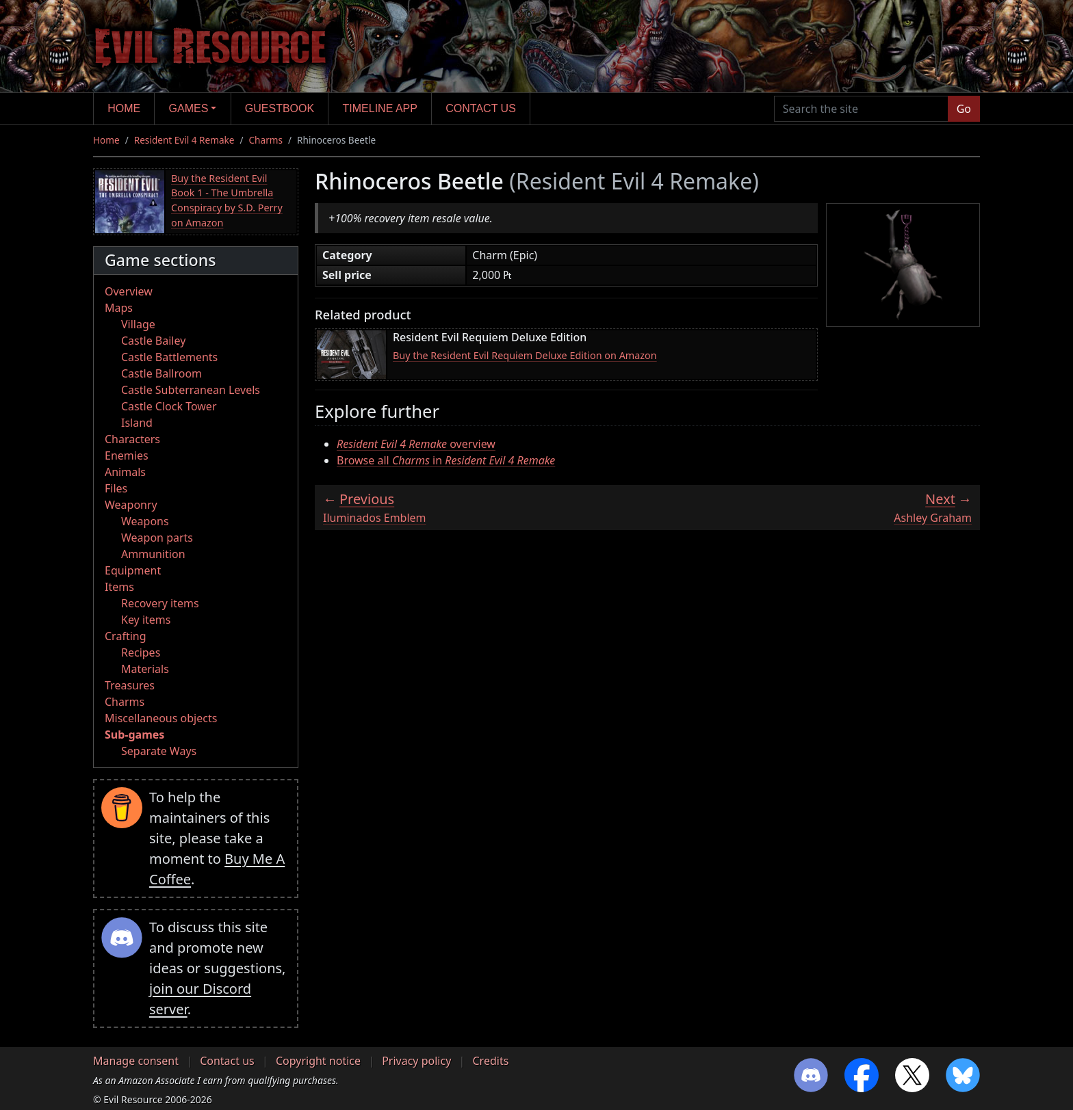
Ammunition (153, 553)
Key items (145, 619)
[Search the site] (861, 109)
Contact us (480, 108)
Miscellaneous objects (161, 718)
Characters (132, 439)
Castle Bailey (153, 340)
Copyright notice (318, 1060)
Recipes (140, 652)
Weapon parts (157, 537)
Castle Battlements (169, 357)
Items (119, 586)
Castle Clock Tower (169, 406)
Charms (266, 139)
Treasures (130, 685)
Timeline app (380, 108)
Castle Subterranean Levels (190, 389)
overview (416, 443)
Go (964, 108)
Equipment (133, 570)
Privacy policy (416, 1060)
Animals (125, 471)
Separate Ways (158, 750)
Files (116, 488)
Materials (145, 668)
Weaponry (131, 504)
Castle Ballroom (161, 373)
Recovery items (160, 603)
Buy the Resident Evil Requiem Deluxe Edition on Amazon (525, 355)
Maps (119, 307)
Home (123, 108)
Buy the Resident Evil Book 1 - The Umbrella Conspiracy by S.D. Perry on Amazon (227, 200)
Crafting (125, 636)
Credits (490, 1060)
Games (189, 108)
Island (137, 422)
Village (138, 324)
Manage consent (136, 1060)
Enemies (126, 455)
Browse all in (446, 460)
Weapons (145, 521)
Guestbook (279, 108)
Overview (129, 291)
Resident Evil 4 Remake (184, 139)
